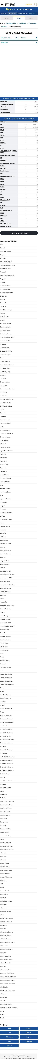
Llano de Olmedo (5, 526)
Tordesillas (3, 798)
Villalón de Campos (5, 956)
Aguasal (2, 248)
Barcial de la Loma (5, 286)
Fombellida (3, 454)
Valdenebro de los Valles (7, 849)
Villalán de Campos (5, 939)
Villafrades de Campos (6, 918)
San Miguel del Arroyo (6, 732)
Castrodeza (3, 378)
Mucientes (3, 595)
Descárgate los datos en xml (19, 233)
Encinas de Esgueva (5, 447)
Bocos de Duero (4, 316)
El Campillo (3, 444)
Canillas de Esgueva (5, 354)
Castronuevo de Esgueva (7, 389)
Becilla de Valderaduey (6, 292)
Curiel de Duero (4, 440)
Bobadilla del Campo (6, 310)
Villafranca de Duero (6, 922)
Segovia (28, 1037)
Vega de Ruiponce (5, 873)
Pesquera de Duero (5, 640)
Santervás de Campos (6, 760)
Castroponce (3, 396)
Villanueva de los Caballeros (8, 977)
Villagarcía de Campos (6, 932)
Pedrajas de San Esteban (7, 626)
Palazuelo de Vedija (5, 622)
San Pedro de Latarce (6, 743)
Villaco (2, 915)
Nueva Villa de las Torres (7, 605)
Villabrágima (3, 904)
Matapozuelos (4, 540)
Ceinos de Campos (5, 402)
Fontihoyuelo (3, 461)
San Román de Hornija (6, 750)
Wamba (2, 1014)
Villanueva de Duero (5, 970)
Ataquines (3, 279)
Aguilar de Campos (5, 251)
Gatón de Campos (5, 481)
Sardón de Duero (5, 774)
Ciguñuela (3, 413)
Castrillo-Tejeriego (5, 371)
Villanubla (3, 966)
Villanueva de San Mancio (7, 983)
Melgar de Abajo (4, 561)
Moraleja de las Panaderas (7, 585)
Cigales (2, 409)
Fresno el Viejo (4, 464)
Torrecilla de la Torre (6, 808)
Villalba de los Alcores (6, 949)
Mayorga (2, 547)
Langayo (2, 506)
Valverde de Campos (6, 870)
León (9, 1032)
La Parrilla (3, 509)
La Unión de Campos (6, 519)
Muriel (2, 598)
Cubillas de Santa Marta (6, 433)
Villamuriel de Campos (6, 959)
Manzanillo (3, 533)
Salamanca (9, 1037)
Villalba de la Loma (5, 946)
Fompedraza (3, 457)
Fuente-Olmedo (4, 475)
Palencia (28, 1032)
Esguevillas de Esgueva (6, 451)
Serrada (2, 777)
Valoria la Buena (4, 867)
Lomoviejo (3, 530)
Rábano (2, 688)
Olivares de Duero (5, 609)
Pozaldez (2, 664)
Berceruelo (3, 303)
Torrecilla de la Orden (6, 805)
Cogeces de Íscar (5, 420)
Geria (1, 485)
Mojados (2, 567)
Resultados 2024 (23, 13)
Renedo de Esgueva (5, 695)
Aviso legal (29, 1056)
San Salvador (4, 753)
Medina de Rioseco (5, 554)
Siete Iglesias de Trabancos (8, 781)
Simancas (3, 784)
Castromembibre (5, 382)
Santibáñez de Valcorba (6, 763)
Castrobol (2, 375)
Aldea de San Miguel (6, 261)
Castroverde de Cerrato (6, 399)
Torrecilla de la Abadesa (7, 801)
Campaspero (3, 344)
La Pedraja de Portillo (6, 512)
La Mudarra (3, 502)
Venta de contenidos (15, 1056)
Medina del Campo (5, 550)
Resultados (12, 13)
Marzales (2, 536)
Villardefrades (4, 987)
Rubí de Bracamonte (6, 708)
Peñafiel (2, 633)
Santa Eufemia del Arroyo (7, 756)
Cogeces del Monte (5, 423)
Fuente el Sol (3, 471)
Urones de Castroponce (6, 836)
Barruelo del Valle (5, 289)
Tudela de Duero (4, 832)
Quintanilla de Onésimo (6, 681)
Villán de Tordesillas (5, 963)
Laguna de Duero (5, 499)
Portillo (2, 657)
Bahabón (2, 282)
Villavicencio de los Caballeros (8, 1007)
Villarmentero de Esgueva (7, 990)
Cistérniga (3, 416)
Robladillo (3, 701)
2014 (19, 18)
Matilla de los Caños (5, 543)
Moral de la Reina (5, 581)
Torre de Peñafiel (5, 815)
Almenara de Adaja (5, 268)
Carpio (2, 358)
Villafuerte (3, 928)
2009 (31, 18)
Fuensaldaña (3, 468)
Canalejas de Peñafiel (6, 351)
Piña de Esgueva (4, 643)
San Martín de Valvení (6, 729)
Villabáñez (3, 897)
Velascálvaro (3, 880)
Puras (1, 671)
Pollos (1, 653)
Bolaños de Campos (5, 323)
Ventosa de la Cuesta (6, 891)
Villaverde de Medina (6, 1004)
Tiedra (2, 791)
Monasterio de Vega (5, 571)
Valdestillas (3, 853)
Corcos (2, 426)
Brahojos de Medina (5, 327)
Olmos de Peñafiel (5, 619)
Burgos (29, 1028)
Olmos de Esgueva (5, 616)
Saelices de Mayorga (6, 715)
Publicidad (23, 1056)
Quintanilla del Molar (6, 677)
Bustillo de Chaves (5, 330)
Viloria (2, 1011)
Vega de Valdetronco (6, 877)
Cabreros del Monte (5, 341)
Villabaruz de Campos (6, 901)
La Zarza (2, 523)
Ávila (9, 1028)
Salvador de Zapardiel (6, 719)
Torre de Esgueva (5, 811)
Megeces (2, 557)
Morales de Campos (5, 588)
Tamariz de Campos (5, 787)
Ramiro (2, 691)
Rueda (2, 712)
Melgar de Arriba (5, 564)
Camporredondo (4, 347)
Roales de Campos (5, 698)
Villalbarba (3, 952)
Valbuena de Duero (5, 842)
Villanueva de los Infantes (7, 980)
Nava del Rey (3, 602)
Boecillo (2, 320)
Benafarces (3, 296)
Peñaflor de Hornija (5, 636)
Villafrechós (3, 925)
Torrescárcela (4, 822)
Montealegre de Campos (7, 574)
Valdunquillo (3, 856)
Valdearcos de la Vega (6, 846)
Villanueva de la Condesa (7, 973)
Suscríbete (29, 4)
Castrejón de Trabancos (7, 365)
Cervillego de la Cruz (6, 406)
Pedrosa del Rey (4, 629)
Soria (9, 1041)
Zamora (9, 1045)
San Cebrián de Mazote (6, 722)
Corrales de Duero (5, 430)
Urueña (2, 839)
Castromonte (3, 385)
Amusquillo (3, 272)
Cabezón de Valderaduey (7, 337)
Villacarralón (3, 908)
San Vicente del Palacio (6, 770)
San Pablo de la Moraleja (7, 739)
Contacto (6, 1056)
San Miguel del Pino (5, 736)
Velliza (2, 887)
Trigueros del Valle (5, 829)
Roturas (2, 705)
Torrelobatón (3, 818)
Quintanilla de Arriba (6, 674)
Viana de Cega (4, 894)
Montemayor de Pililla (6, 578)
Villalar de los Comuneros (7, 942)
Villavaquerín (3, 997)
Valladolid (2, 860)
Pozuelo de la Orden (5, 667)
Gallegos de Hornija (5, 478)
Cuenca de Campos (5, 437)
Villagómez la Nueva (6, 935)
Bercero (2, 299)
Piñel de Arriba (4, 650)
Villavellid (2, 1001)
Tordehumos (3, 794)
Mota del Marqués (5, 591)
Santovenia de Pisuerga (6, 767)
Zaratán (2, 1018)
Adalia (2, 244)
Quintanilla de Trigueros (7, 684)
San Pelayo (3, 746)
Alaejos (2, 255)
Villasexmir (3, 994)
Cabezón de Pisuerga (6, 334)
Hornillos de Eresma (5, 492)
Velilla (1, 884)
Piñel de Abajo (4, 646)
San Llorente (3, 726)
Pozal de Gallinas (5, 660)
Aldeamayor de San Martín (7, 265)
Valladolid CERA (4, 863)
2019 (7, 18)
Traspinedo (3, 825)
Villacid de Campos (5, 911)
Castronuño (3, 392)
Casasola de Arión (5, 361)
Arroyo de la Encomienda (7, 275)
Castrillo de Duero (5, 368)
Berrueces (3, 306)
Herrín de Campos (5, 488)
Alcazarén (3, 258)
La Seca (2, 516)
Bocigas (2, 313)
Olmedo (2, 612)
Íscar (1, 495)
